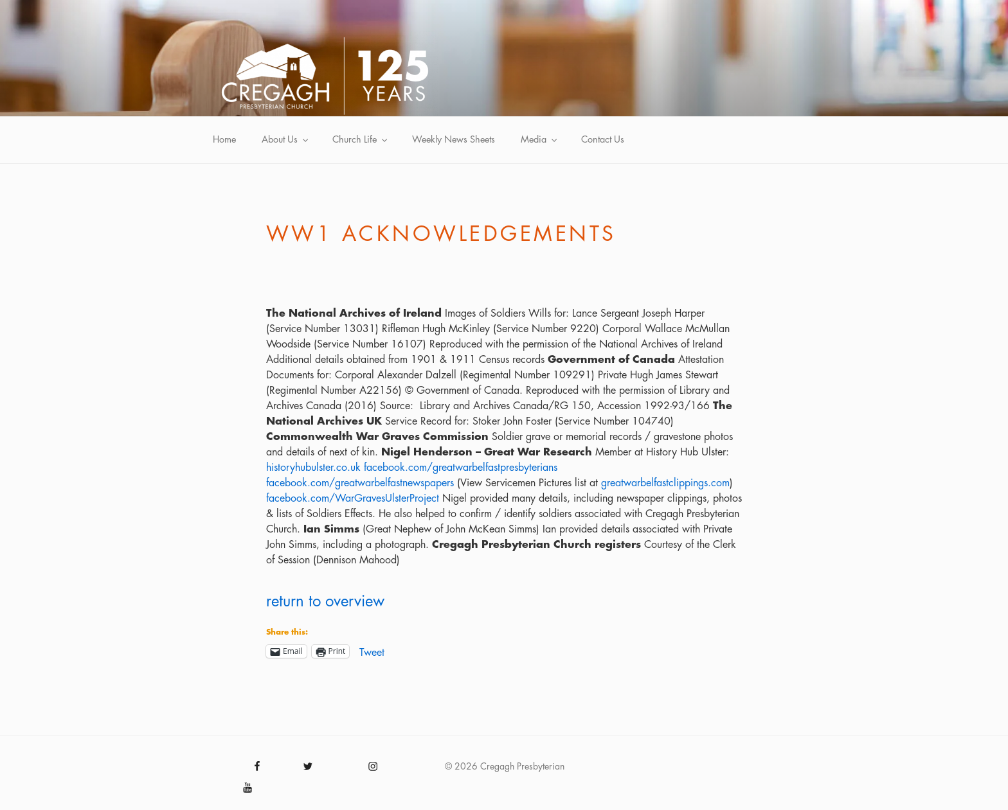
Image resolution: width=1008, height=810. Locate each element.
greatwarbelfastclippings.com (665, 483)
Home (224, 140)
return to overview (325, 601)
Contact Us (602, 140)
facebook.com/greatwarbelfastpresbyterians (460, 467)
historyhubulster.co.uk (313, 467)
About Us (286, 140)
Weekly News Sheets (453, 140)
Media (540, 140)
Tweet (371, 651)
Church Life (360, 140)
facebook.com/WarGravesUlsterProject (352, 498)
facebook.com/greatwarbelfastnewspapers (360, 483)
